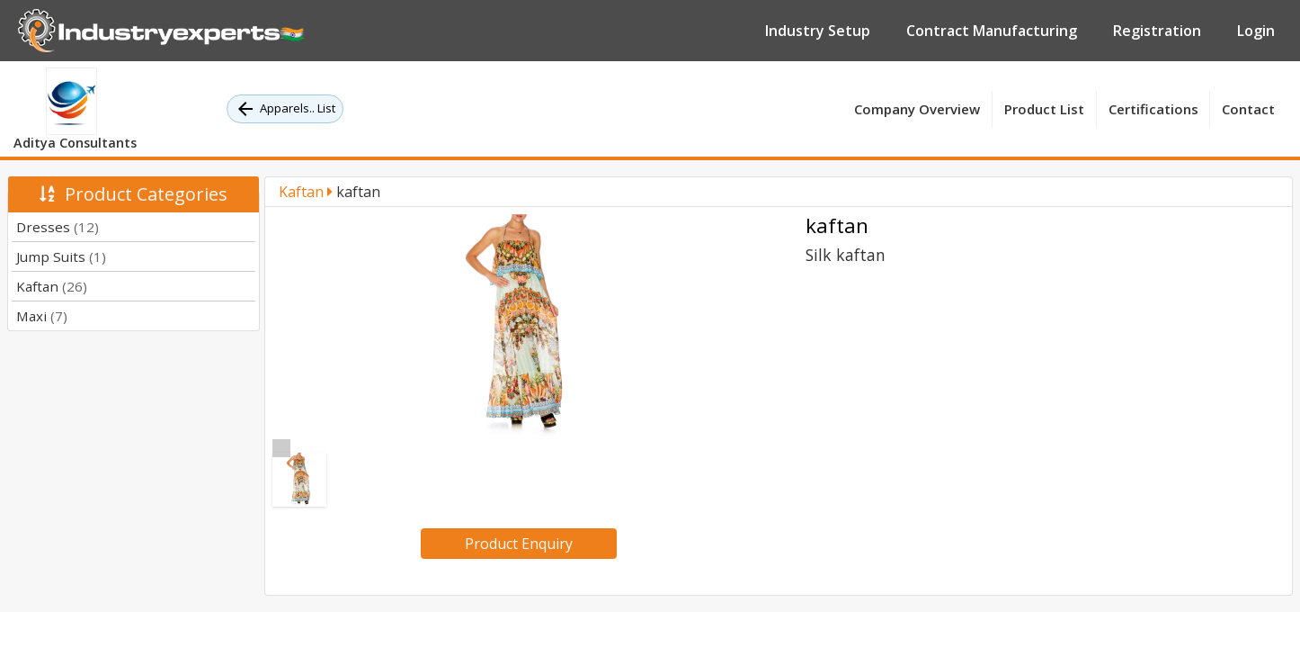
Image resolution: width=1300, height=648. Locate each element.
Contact (1248, 109)
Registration (1157, 30)
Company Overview (917, 109)
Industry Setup (817, 30)
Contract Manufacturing (991, 30)
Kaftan (51, 286)
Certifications (1153, 109)
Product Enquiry (519, 544)
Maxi (41, 316)
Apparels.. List (285, 109)
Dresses (57, 227)
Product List (1044, 109)
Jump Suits (61, 257)
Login (1256, 30)
